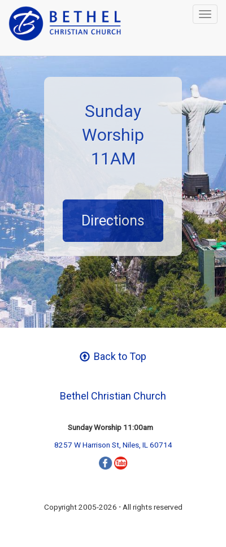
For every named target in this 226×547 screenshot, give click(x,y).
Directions (113, 220)
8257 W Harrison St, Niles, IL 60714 (113, 444)
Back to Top (113, 356)
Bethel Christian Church (113, 396)
